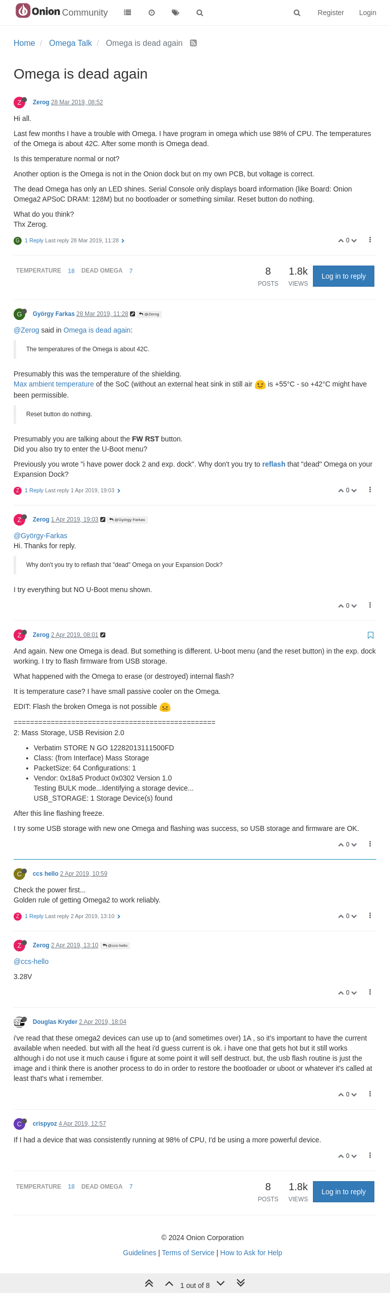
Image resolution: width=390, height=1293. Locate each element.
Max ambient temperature (54, 384)
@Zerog (149, 314)
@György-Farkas (41, 536)
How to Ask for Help (251, 1253)
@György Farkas (127, 520)
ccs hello (45, 873)
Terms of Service (188, 1253)
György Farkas (54, 313)
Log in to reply (343, 276)
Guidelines (139, 1253)
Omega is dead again (97, 330)
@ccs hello (115, 945)
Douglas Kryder (55, 1021)
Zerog (41, 102)
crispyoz (45, 1123)
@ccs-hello (31, 961)
